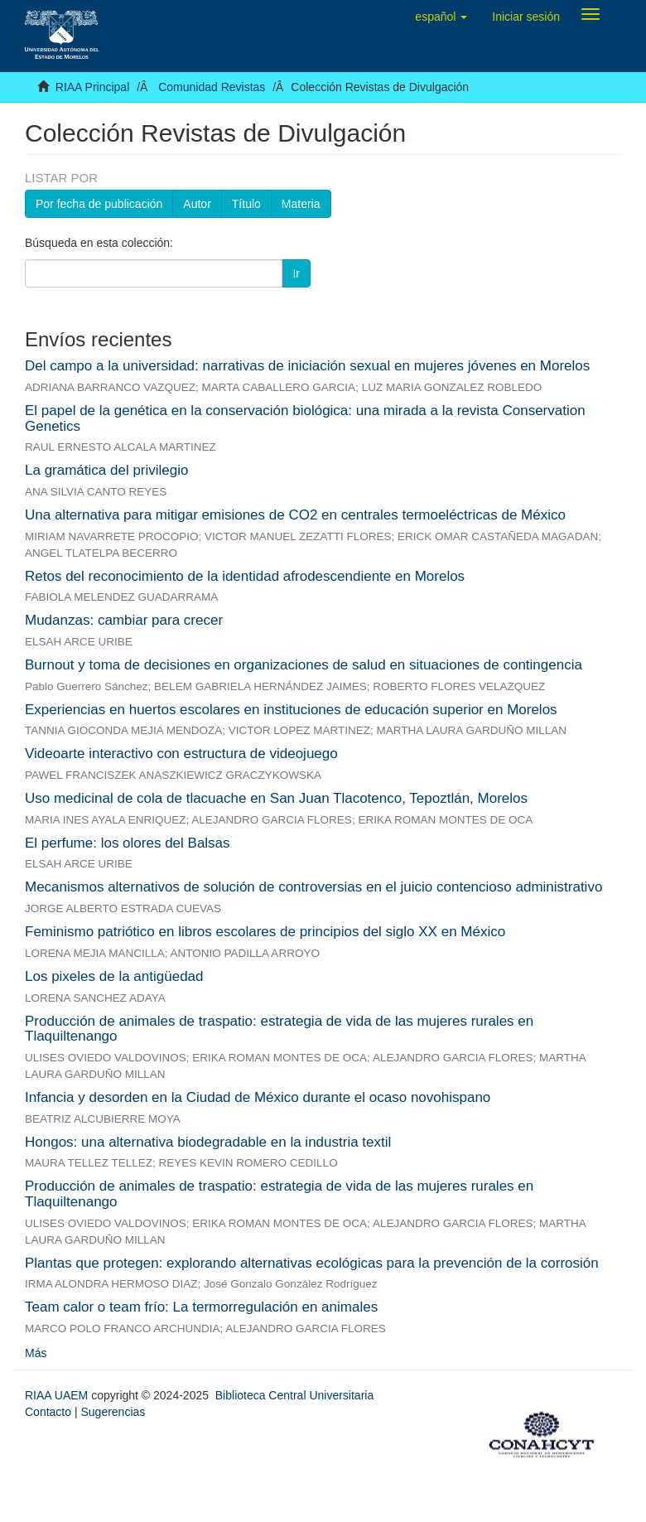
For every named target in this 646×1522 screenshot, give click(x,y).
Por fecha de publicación (99, 203)
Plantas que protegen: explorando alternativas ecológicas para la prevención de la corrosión (312, 1263)
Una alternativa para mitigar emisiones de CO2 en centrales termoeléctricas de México (295, 515)
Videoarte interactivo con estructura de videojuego (181, 753)
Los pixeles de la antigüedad (114, 976)
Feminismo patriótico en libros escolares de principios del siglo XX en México (265, 932)
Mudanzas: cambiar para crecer (124, 620)
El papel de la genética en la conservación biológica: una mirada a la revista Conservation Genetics (305, 418)
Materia (301, 203)
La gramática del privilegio (107, 470)
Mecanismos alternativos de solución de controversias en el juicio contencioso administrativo (313, 887)
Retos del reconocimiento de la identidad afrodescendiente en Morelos (245, 576)
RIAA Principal (92, 87)
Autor (196, 203)
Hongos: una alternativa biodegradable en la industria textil (208, 1142)
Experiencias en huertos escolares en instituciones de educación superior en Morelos (291, 710)
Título (246, 203)
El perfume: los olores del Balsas (127, 843)
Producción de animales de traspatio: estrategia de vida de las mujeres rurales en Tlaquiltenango (279, 1029)
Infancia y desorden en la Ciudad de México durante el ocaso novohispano (257, 1097)
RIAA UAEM (58, 1395)
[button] (441, 16)
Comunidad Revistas (211, 87)
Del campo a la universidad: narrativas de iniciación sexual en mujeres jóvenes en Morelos (307, 366)
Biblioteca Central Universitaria (294, 1395)
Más (35, 1353)
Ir (296, 273)
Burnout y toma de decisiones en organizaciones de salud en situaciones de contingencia (303, 665)
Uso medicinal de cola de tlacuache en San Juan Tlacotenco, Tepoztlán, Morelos (276, 798)
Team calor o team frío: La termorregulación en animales (201, 1307)
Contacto (48, 1411)
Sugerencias (112, 1411)
